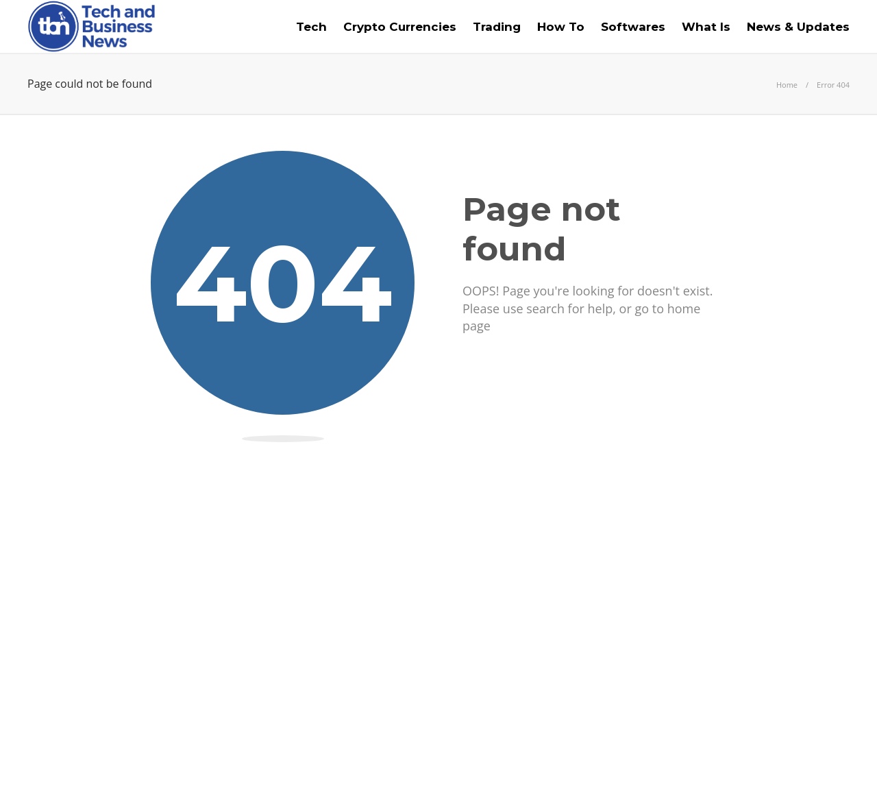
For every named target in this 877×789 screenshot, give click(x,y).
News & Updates (798, 27)
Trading (497, 27)
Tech (311, 27)
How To (560, 27)
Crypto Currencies (399, 27)
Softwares (633, 27)
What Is (706, 27)
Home (787, 85)
